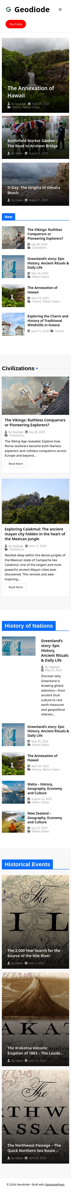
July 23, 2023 (39, 828)
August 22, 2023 (41, 798)
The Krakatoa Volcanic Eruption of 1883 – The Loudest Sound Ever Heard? (35, 1053)
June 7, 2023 (36, 963)
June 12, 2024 (37, 546)
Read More (16, 463)
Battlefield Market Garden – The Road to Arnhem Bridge (32, 143)
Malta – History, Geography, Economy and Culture (44, 788)
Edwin (19, 153)
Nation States (31, 107)
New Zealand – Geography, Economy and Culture (44, 817)
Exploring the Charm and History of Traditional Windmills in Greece (47, 320)
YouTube (15, 24)
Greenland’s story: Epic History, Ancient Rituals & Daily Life (48, 263)
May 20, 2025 (39, 273)
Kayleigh (21, 103)
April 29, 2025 (41, 103)
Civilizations (39, 247)
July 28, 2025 (39, 244)
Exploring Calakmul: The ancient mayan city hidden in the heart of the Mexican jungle (35, 534)
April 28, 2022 (37, 1157)
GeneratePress (54, 1184)
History (16, 107)
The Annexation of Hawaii (42, 289)
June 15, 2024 (40, 331)
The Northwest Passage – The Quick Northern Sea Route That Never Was (34, 1150)
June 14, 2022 (37, 1060)
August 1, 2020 (38, 200)
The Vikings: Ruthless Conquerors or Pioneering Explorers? (45, 234)
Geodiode (32, 9)
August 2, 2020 (38, 153)
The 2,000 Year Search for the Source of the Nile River (33, 953)
